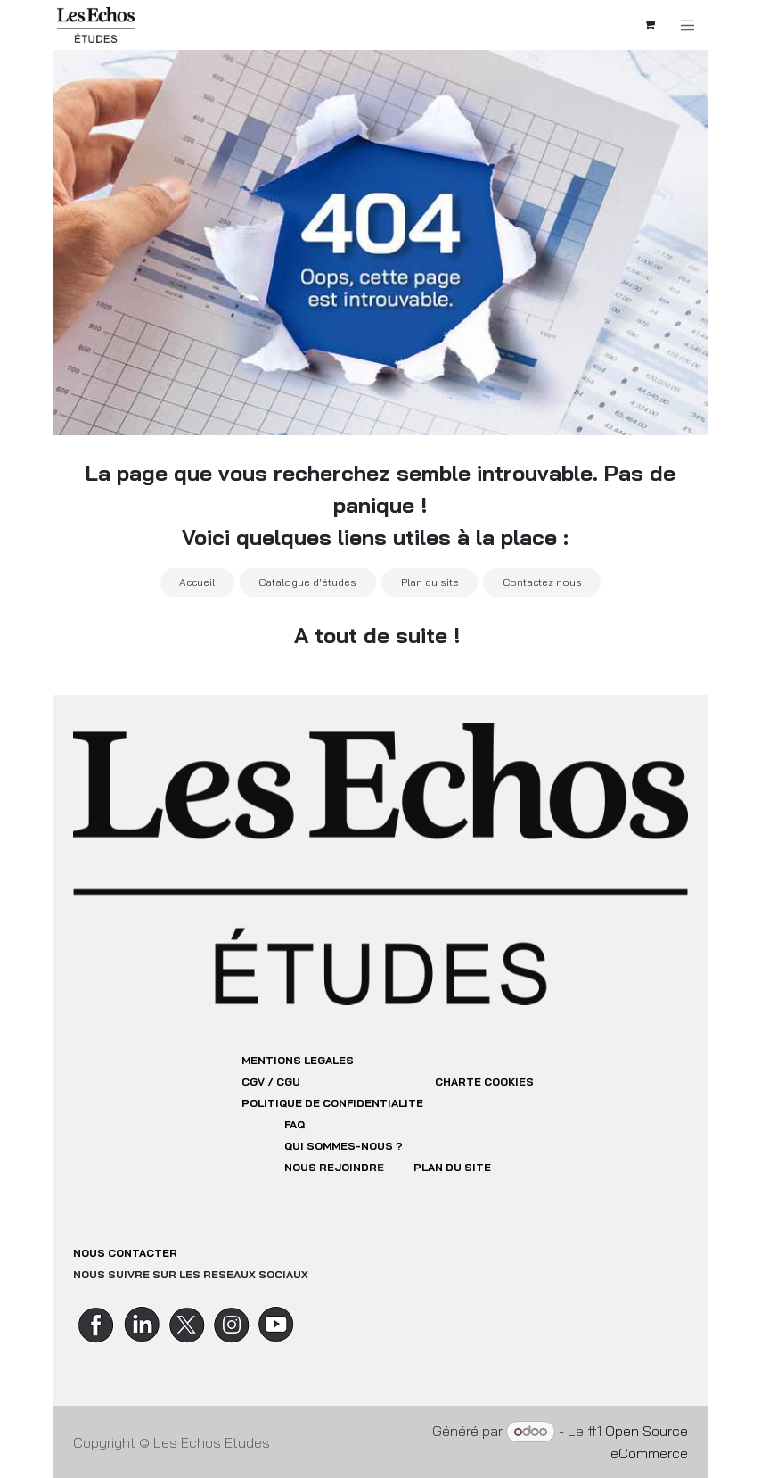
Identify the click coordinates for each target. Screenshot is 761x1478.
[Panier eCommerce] (654, 25)
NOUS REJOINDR (330, 1167)
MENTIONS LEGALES (297, 1060)
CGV (253, 1081)
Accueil (197, 582)
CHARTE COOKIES (484, 1081)
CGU (288, 1081)
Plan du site (430, 582)
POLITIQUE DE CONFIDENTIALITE (332, 1103)
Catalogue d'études (307, 582)
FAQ (294, 1124)
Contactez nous (542, 582)
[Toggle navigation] (692, 25)
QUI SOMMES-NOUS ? (343, 1145)
